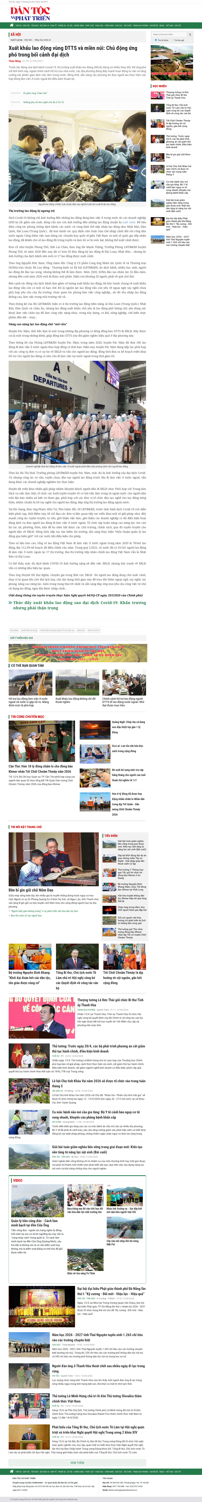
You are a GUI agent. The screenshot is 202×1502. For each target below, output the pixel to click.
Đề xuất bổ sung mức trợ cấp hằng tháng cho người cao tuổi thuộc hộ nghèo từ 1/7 (129, 775)
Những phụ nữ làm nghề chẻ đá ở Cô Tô (43, 102)
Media (161, 25)
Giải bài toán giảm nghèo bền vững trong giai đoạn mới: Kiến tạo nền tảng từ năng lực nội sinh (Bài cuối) (132, 845)
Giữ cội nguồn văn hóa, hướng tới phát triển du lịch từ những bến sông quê (132, 920)
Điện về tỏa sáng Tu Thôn (81, 1273)
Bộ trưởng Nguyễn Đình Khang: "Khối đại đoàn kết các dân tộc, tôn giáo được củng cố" (30, 978)
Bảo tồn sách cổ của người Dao (26, 915)
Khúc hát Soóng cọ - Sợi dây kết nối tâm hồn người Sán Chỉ (124, 1210)
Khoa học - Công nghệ (104, 25)
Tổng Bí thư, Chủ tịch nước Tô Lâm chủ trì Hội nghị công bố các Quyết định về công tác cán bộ (178, 109)
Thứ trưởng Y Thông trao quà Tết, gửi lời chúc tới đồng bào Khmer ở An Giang (130, 873)
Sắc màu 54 (44, 25)
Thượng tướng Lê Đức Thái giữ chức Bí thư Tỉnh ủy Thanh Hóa (177, 95)
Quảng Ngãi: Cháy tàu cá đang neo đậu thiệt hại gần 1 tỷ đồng (128, 727)
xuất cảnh (128, 222)
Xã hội (69, 25)
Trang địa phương (140, 25)
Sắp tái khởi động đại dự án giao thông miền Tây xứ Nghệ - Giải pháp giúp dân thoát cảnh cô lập (132, 859)
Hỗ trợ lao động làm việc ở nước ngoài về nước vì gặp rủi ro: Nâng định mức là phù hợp (29, 702)
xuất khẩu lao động (29, 630)
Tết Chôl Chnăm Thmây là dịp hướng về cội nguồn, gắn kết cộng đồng (123, 978)
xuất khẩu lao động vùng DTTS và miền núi (57, 630)
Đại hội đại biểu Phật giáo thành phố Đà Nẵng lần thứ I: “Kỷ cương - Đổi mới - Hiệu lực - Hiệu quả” (179, 224)
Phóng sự (62, 25)
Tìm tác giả (179, 40)
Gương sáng (79, 25)
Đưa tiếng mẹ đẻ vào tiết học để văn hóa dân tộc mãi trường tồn (85, 1210)
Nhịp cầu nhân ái (43, 40)
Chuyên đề (153, 25)
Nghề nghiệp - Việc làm (21, 40)
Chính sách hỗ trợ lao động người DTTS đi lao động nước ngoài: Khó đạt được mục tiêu (123, 702)
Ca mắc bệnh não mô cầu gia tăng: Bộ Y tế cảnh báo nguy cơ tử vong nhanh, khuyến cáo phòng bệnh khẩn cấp (178, 187)
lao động (14, 630)
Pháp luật (89, 25)
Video (17, 1180)
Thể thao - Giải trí (173, 25)
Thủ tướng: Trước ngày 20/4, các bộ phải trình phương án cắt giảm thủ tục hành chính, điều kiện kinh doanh (179, 142)
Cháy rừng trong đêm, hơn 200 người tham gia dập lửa (132, 908)
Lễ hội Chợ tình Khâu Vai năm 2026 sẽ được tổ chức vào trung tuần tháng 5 (178, 170)
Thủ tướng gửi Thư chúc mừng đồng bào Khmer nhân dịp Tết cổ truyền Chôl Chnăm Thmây (132, 933)
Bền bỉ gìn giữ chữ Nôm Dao (31, 890)
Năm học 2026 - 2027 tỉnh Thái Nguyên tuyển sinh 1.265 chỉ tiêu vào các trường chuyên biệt (178, 240)
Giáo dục (118, 25)
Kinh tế (54, 25)
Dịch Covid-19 (94, 630)
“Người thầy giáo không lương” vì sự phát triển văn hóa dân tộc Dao (44, 911)
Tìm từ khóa (163, 40)
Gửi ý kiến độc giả (21, 638)
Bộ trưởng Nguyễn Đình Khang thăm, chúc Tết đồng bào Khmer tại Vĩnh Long (132, 887)
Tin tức (55, 1376)
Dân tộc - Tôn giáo (30, 25)
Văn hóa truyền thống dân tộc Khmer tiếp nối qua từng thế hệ (132, 898)
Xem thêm (77, 1463)
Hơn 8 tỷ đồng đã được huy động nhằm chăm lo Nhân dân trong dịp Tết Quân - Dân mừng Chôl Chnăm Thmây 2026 (128, 804)
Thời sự (19, 25)
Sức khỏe (128, 25)
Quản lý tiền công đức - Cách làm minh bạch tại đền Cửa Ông (34, 1223)
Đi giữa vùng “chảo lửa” (35, 93)
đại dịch (81, 630)
